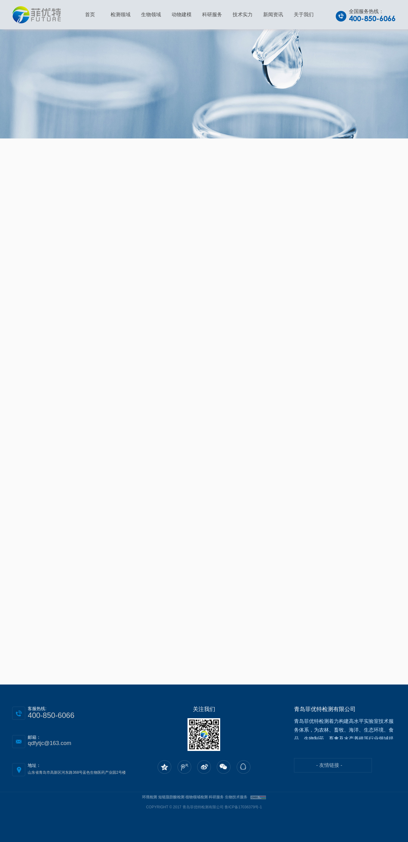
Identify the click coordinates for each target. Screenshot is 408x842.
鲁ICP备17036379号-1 (243, 807)
